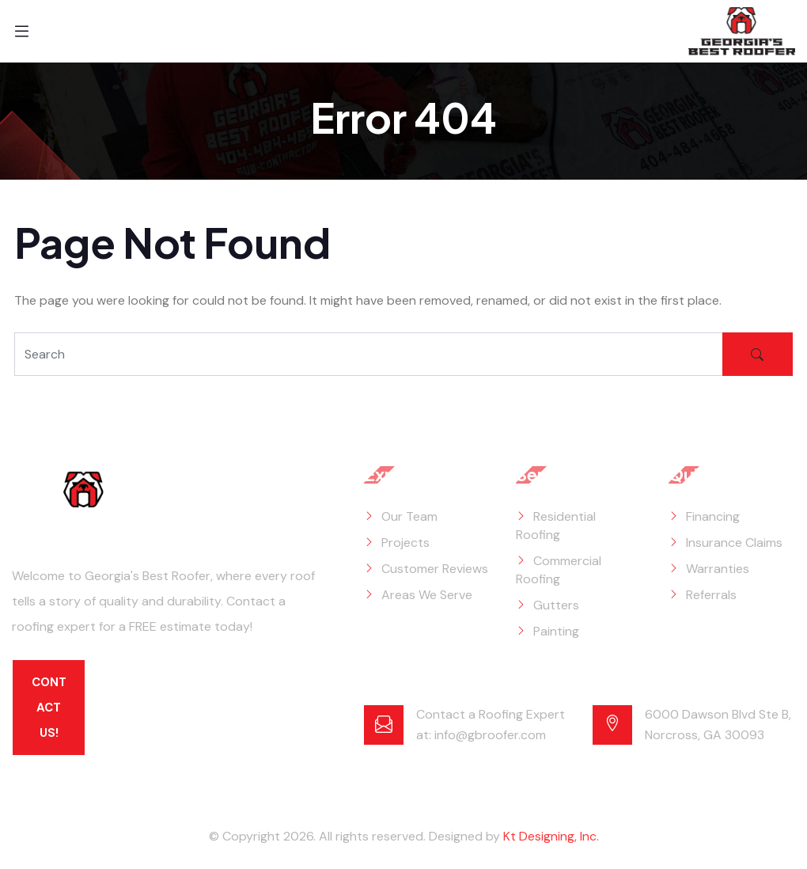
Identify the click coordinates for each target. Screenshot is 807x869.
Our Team (409, 516)
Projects (405, 542)
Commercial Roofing (558, 569)
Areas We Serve (426, 594)
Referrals (711, 594)
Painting (556, 631)
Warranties (717, 568)
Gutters (556, 605)
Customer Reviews (434, 568)
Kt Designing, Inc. (551, 836)
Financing (713, 516)
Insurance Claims (734, 542)
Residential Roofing (556, 525)
